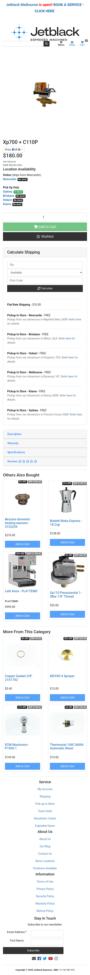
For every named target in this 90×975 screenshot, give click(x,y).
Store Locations (45, 861)
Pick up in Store (45, 803)
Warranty (13, 443)
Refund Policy (45, 910)
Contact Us (45, 853)
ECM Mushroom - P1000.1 (17, 746)
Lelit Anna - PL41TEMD (21, 591)
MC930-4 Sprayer (62, 676)
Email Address (17, 932)
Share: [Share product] (13, 149)
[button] (45, 236)
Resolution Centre (45, 818)
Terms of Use (45, 881)
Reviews (22, 461)
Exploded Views (45, 825)
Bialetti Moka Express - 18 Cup (66, 522)
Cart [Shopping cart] (83, 43)
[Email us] (34, 958)
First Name (17, 940)
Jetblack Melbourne (22, 5)
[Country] (45, 272)
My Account (45, 789)
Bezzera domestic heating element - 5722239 (17, 523)
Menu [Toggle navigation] (61, 43)
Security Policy (45, 896)
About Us (45, 839)
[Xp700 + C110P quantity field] (45, 217)
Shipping (45, 796)
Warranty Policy (45, 903)
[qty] (45, 264)
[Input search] (23, 44)
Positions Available (45, 868)
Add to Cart (45, 227)
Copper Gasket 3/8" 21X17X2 (18, 678)
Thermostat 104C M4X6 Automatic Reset (67, 746)
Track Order (45, 811)
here (78, 319)
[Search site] (46, 44)
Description (14, 434)
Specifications (16, 452)
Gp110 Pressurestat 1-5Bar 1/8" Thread (65, 594)
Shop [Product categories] (72, 43)
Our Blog (45, 846)
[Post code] (45, 280)
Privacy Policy (44, 888)
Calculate (45, 288)
